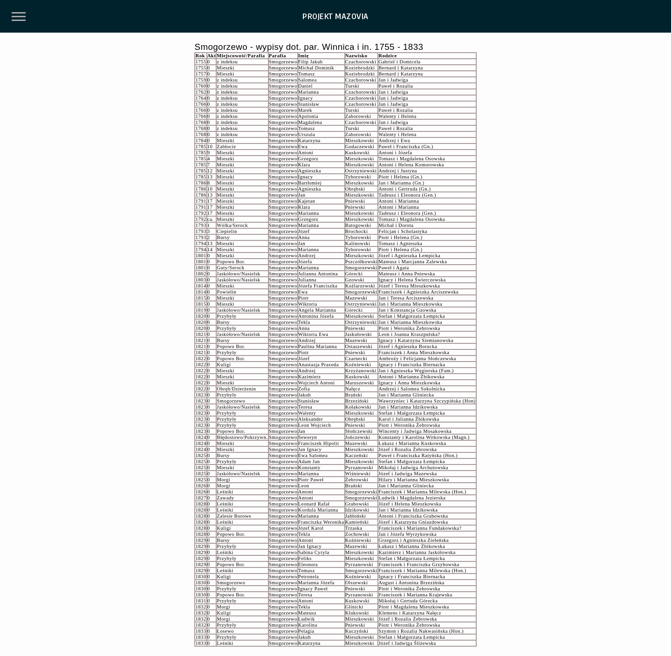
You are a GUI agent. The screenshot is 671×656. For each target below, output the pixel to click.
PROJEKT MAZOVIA (335, 16)
